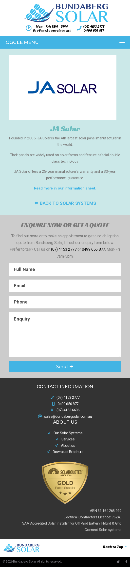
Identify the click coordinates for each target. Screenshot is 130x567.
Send (65, 366)
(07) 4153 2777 (93, 26)
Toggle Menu (20, 42)
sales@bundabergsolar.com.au (68, 416)
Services (64, 439)
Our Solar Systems (65, 433)
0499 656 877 (93, 30)
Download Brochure (65, 452)
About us (65, 445)
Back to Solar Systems (65, 203)
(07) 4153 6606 (68, 410)
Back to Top (115, 546)
